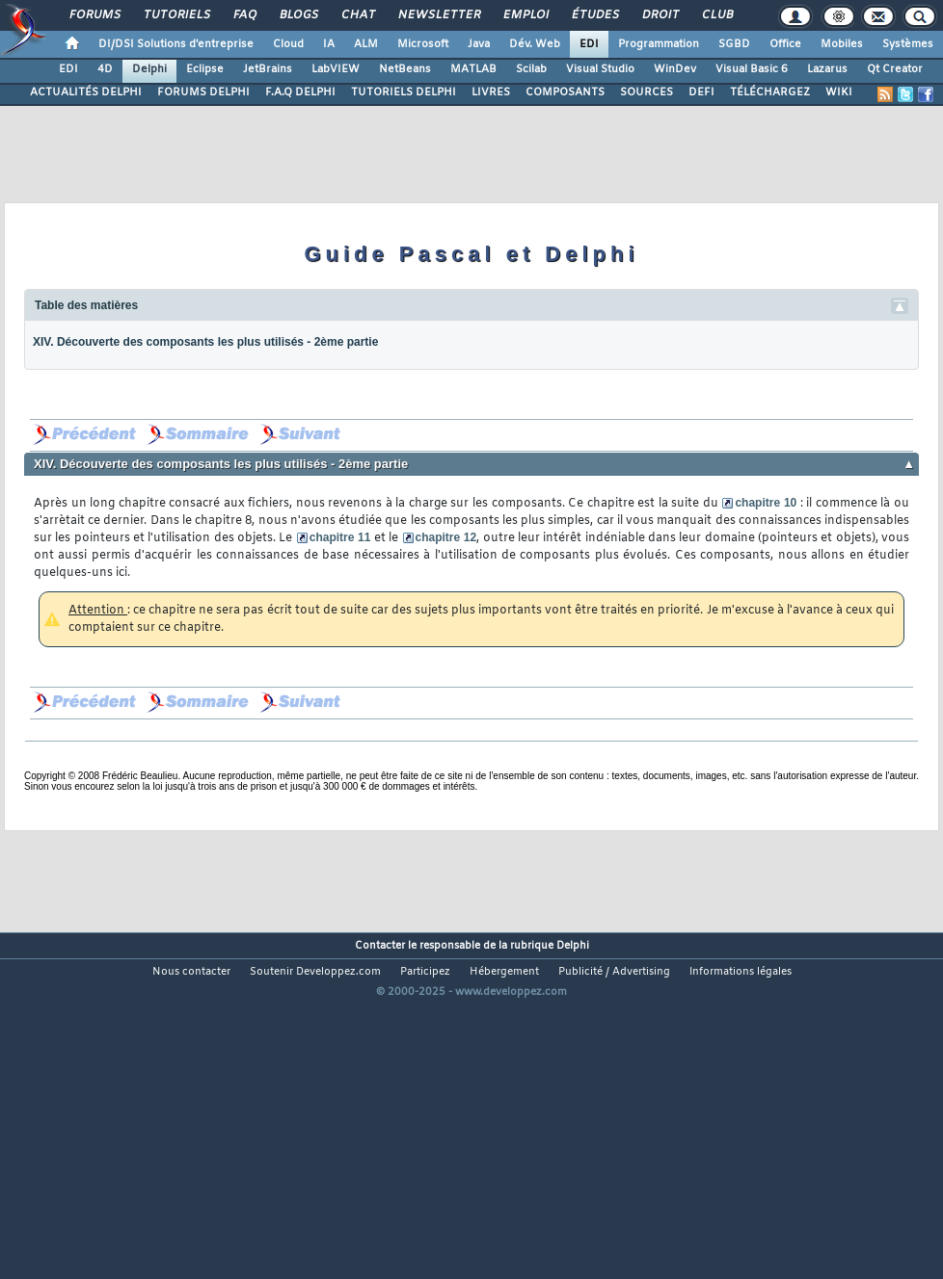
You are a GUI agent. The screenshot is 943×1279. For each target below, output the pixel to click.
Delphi (149, 69)
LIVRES (491, 92)
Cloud (288, 44)
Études (594, 15)
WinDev (675, 69)
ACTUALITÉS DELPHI (86, 92)
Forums (94, 15)
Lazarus (827, 69)
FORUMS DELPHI (203, 92)
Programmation (658, 44)
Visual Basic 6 (751, 69)
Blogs (298, 15)
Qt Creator (895, 69)
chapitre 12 (446, 537)
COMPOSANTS (565, 92)
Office (785, 44)
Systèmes (907, 44)
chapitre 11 (340, 537)
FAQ (243, 15)
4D (105, 69)
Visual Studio (600, 69)
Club (716, 15)
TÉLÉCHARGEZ (770, 92)
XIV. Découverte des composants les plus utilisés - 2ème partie (205, 342)
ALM (366, 44)
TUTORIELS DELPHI (403, 92)
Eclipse (205, 69)
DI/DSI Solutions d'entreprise (176, 44)
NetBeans (405, 69)
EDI (589, 44)
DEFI (701, 92)
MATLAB (473, 69)
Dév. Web (534, 44)
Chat (357, 15)
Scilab (531, 69)
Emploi (525, 15)
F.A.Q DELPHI (300, 92)
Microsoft (422, 44)
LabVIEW (335, 69)
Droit (659, 15)
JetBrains (267, 69)
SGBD (734, 44)
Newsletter (438, 15)
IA (329, 44)
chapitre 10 (765, 502)
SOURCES (646, 92)
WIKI (838, 92)
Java (479, 44)
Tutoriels (176, 15)
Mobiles (842, 44)
